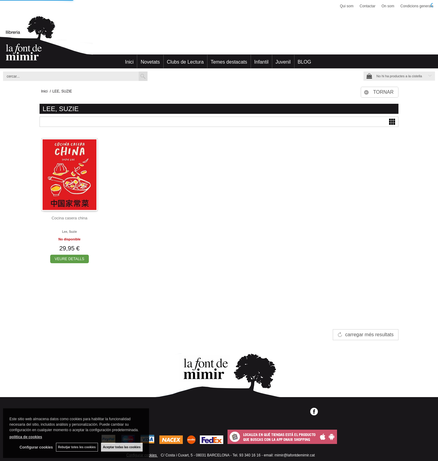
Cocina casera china (69, 218)
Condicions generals (416, 6)
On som (387, 6)
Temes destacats (229, 62)
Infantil (261, 62)
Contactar (367, 6)
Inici (129, 62)
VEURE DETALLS (69, 259)
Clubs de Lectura (185, 62)
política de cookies (25, 437)
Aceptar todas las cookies (122, 447)
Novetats (150, 62)
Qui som (347, 6)
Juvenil (283, 62)
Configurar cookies (36, 447)
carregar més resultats (369, 334)
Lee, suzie (69, 231)
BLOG (304, 62)
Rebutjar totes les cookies (77, 447)
